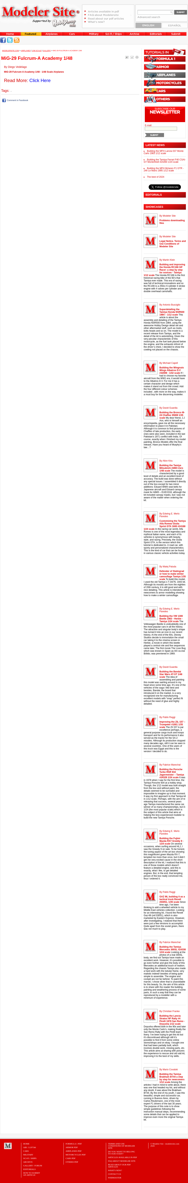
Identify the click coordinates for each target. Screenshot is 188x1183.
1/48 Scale (37, 51)
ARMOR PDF (72, 1147)
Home (26, 1144)
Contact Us (114, 1174)
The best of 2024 (155, 177)
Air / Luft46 (29, 1147)
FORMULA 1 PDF (74, 1144)
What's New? (115, 1170)
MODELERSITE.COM (10, 51)
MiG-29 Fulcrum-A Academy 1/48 (67, 51)
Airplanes (26, 51)
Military (28, 1154)
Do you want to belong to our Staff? (121, 1152)
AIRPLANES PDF (74, 1151)
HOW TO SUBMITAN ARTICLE (31, 1174)
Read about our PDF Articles (119, 1165)
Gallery (47, 51)
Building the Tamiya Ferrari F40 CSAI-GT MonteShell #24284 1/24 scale (165, 160)
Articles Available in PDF (122, 1157)
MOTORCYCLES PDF (76, 1154)
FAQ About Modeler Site (121, 1161)
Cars (26, 1151)
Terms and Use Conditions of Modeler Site (121, 1146)
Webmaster (114, 1177)
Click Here (40, 80)
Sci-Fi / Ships (29, 1158)
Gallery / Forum (32, 1165)
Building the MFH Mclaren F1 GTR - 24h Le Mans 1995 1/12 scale (164, 169)
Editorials (29, 1169)
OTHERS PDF (72, 1162)
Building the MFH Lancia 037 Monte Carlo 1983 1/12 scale (164, 152)
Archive (28, 1162)
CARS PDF (71, 1158)
